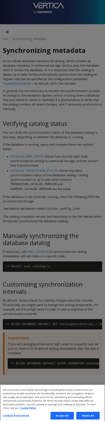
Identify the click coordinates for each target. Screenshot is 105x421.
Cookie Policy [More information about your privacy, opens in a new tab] (28, 410)
